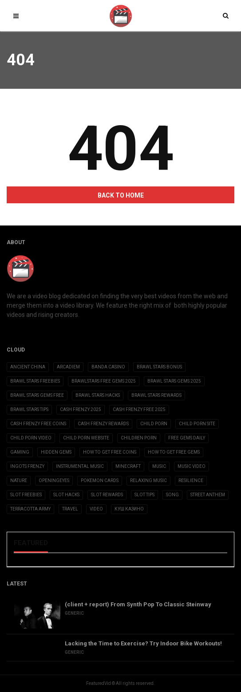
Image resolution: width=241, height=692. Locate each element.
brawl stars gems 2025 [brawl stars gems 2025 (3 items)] (174, 381)
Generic (74, 613)
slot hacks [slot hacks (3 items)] (66, 494)
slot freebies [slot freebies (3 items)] (26, 494)
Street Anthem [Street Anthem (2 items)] (207, 494)
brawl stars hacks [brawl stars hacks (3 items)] (97, 395)
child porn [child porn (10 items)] (153, 423)
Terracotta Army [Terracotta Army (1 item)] (30, 508)
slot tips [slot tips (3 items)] (144, 494)
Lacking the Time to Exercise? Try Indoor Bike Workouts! (143, 643)
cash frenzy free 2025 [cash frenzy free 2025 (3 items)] (139, 409)
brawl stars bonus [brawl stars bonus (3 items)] (159, 366)
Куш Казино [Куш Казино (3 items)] (129, 508)
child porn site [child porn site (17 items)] (197, 423)
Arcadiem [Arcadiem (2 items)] (68, 366)
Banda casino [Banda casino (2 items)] (108, 366)
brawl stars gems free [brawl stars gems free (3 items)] (37, 395)
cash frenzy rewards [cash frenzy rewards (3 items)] (103, 423)
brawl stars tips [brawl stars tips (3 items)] (29, 409)
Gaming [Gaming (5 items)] (19, 452)
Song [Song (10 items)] (172, 494)
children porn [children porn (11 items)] (139, 437)
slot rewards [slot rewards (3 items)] (107, 494)
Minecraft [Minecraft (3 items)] (128, 466)
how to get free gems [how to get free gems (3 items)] (174, 452)
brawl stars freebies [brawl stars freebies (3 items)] (35, 381)
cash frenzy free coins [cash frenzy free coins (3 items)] (38, 423)
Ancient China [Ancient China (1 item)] (27, 366)
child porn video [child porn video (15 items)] (30, 437)
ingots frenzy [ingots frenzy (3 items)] (27, 466)
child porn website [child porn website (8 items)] (86, 437)
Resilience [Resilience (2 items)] (190, 480)
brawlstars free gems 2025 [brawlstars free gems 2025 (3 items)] (103, 381)
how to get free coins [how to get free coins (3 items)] (109, 452)
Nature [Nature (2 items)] (18, 480)
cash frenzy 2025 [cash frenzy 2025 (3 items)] (80, 409)
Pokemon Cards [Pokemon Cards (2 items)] (100, 480)
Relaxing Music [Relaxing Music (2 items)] (148, 480)
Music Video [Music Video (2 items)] (191, 466)
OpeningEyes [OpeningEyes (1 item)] (54, 480)
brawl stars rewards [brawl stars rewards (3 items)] (156, 395)
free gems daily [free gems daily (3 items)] (186, 437)
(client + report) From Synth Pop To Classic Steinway (138, 604)
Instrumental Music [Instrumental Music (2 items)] (80, 466)
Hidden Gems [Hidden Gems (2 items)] (56, 452)
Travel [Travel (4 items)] (70, 508)
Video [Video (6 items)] (96, 508)
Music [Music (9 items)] (159, 466)
